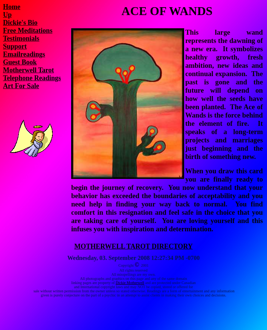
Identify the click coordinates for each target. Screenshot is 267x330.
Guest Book (20, 62)
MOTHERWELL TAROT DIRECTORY (133, 246)
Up (7, 14)
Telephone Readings (32, 78)
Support (15, 46)
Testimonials (21, 38)
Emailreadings (24, 54)
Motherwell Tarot (28, 70)
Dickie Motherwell (130, 283)
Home (11, 7)
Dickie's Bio (20, 22)
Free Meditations (27, 30)
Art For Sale (21, 86)
